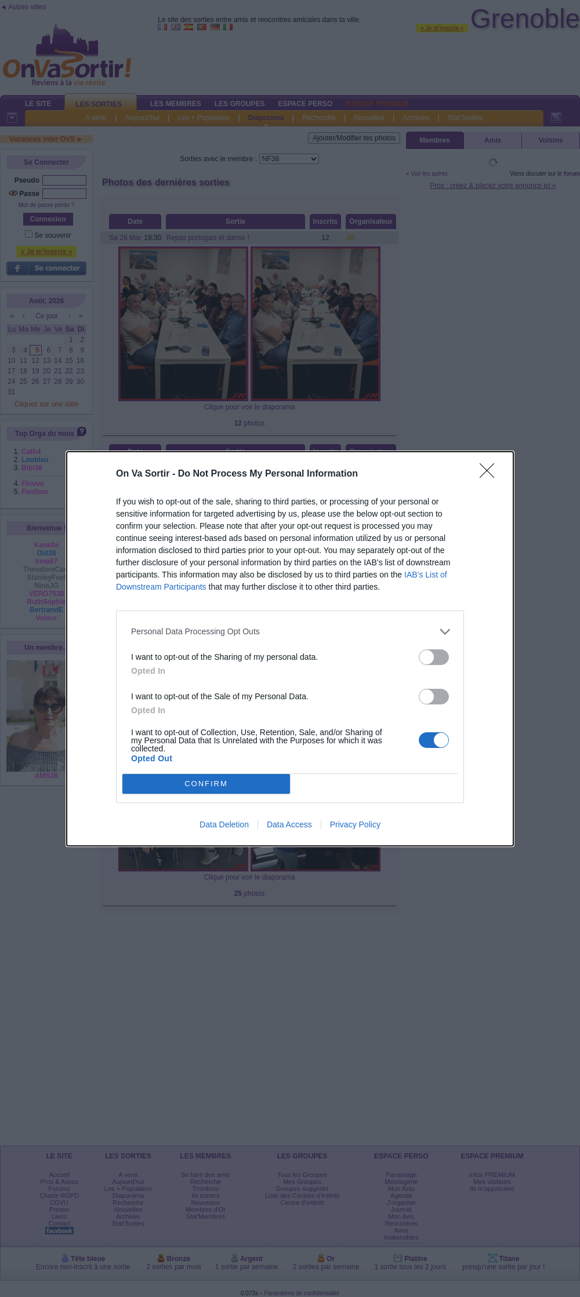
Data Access (289, 824)
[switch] (434, 657)
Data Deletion (224, 824)
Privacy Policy (355, 824)
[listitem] (290, 632)
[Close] (491, 474)
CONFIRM (206, 783)
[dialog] (290, 649)
